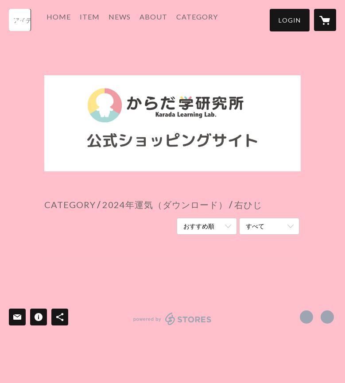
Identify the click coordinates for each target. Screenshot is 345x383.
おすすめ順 (198, 226)
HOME (70, 19)
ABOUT (164, 19)
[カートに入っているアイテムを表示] (325, 20)
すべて (255, 226)
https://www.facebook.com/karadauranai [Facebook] (306, 317)
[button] (290, 20)
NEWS (131, 19)
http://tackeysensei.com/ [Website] (327, 317)
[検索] (20, 20)
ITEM (101, 19)
